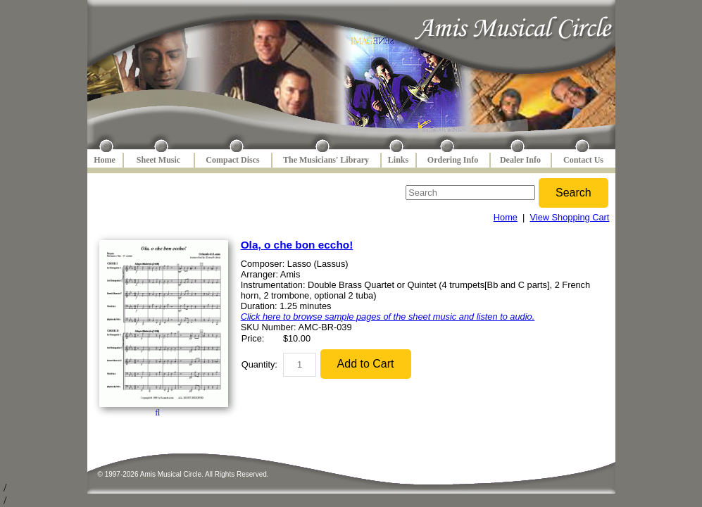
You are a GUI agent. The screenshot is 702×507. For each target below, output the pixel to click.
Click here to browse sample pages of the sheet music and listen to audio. (388, 316)
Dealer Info (520, 160)
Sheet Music (158, 160)
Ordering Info (452, 160)
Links (398, 160)
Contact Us (583, 160)
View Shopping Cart (570, 217)
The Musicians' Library (326, 160)
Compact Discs (232, 160)
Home (104, 160)
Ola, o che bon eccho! (297, 245)
